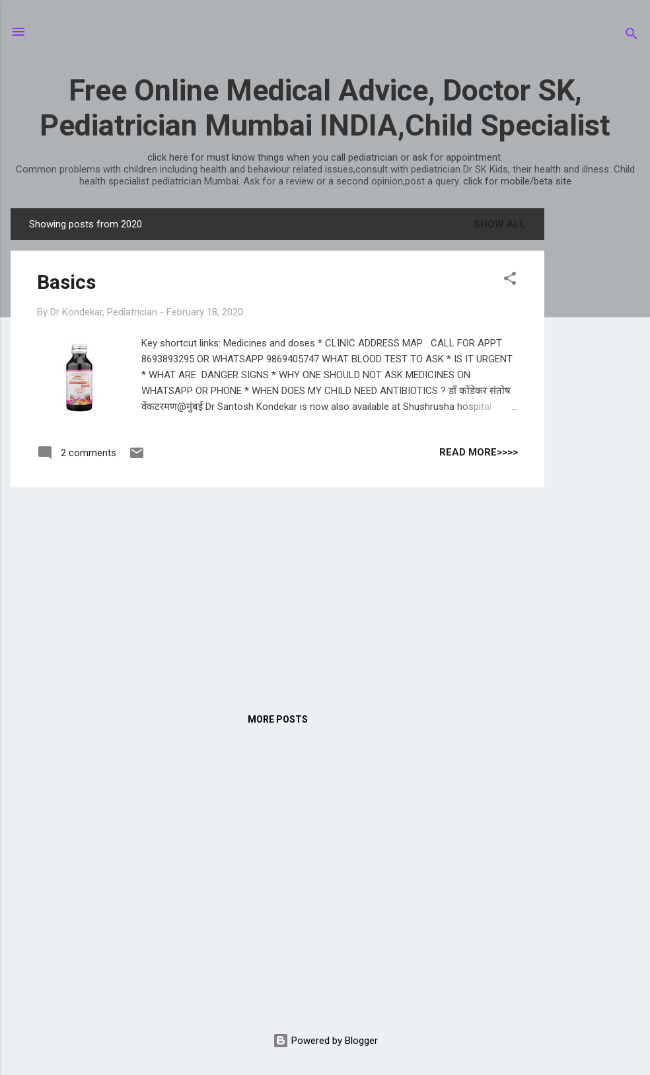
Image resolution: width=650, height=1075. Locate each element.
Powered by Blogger (325, 1041)
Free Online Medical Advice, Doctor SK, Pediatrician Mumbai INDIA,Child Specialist (325, 108)
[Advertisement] (597, 406)
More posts (278, 719)
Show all (500, 224)
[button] (510, 280)
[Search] (631, 36)
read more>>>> (478, 452)
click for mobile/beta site (517, 181)
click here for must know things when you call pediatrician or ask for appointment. (325, 157)
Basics (66, 282)
